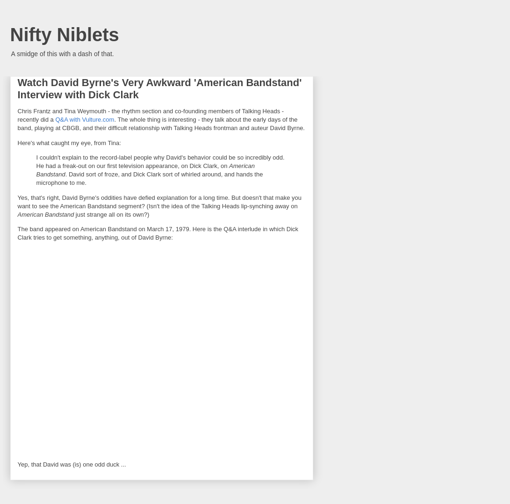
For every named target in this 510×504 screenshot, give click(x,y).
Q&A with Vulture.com (84, 119)
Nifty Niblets (64, 34)
